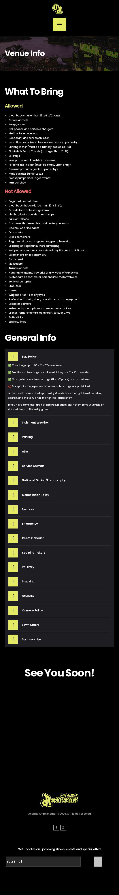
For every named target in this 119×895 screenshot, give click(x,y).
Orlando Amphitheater (42, 813)
